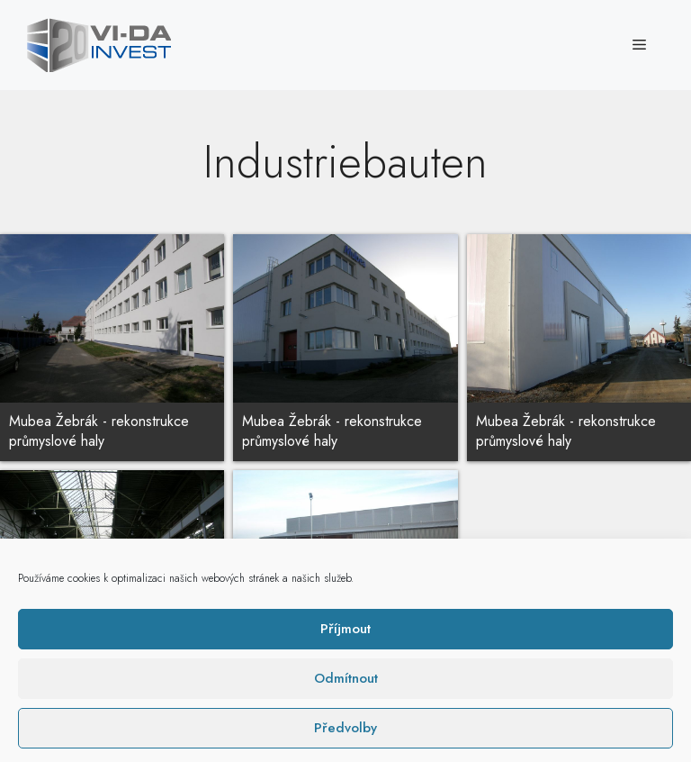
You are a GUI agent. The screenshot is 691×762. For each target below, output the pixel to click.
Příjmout (345, 733)
